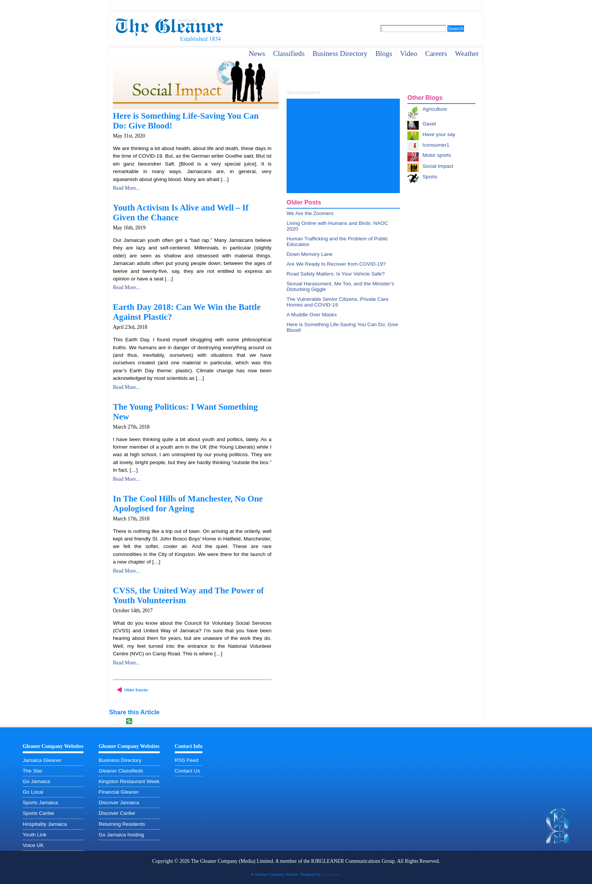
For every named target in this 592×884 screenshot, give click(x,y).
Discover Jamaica (119, 802)
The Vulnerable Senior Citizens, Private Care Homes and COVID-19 (337, 302)
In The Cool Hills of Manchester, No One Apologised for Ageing (188, 503)
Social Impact (437, 166)
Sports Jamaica (40, 802)
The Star (32, 771)
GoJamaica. (331, 874)
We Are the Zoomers (310, 213)
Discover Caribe (117, 813)
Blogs (383, 53)
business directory (340, 53)
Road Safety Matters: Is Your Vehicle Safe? (336, 274)
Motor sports (436, 155)
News (257, 53)
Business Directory (120, 760)
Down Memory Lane (310, 254)
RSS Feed (187, 760)
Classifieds (289, 53)
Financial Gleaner (119, 792)
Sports (429, 177)
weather (467, 53)
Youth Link (34, 835)
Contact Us (187, 771)
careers (436, 53)
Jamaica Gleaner (42, 760)
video (408, 53)
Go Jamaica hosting (121, 835)
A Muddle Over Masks (312, 314)
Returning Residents (122, 824)
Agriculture (434, 109)
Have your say (438, 134)
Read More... (126, 188)
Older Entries (136, 689)
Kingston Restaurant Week (129, 781)
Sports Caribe (38, 813)
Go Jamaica (36, 781)
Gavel (429, 124)
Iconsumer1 (435, 145)
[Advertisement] (343, 146)
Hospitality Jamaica (45, 824)
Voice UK (33, 845)
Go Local (33, 792)
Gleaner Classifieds (121, 771)
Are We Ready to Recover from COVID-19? (336, 264)
